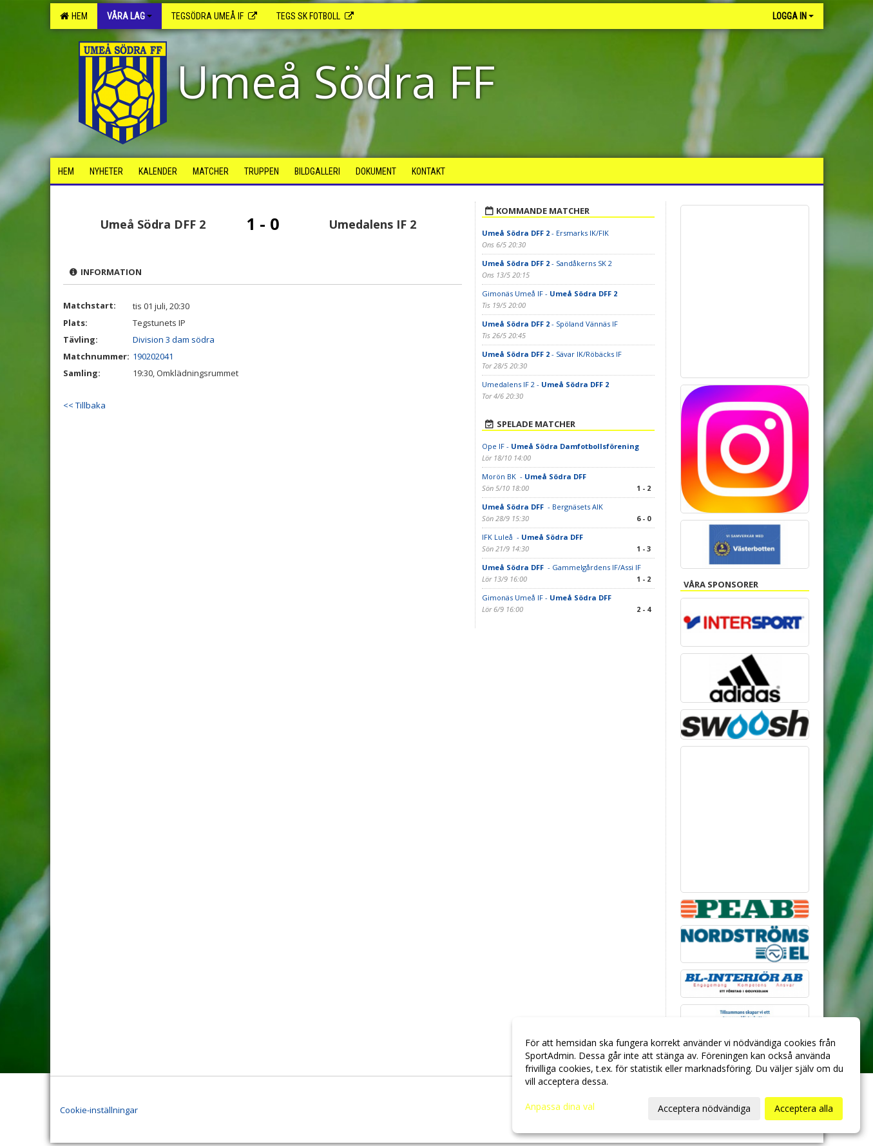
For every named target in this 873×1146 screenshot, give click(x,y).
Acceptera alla (803, 1108)
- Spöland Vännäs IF (550, 324)
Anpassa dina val (560, 1107)
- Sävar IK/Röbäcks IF (552, 354)
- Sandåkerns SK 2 (547, 263)
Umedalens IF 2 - (545, 384)
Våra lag (129, 16)
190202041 (153, 356)
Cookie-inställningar (99, 1110)
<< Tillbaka (84, 405)
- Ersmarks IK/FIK (545, 233)
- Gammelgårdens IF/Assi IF (561, 567)
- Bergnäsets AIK (543, 506)
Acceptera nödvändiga (704, 1108)
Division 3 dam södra (174, 339)
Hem (74, 16)
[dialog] (686, 1075)
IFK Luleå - (533, 537)
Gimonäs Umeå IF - (549, 293)
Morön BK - (535, 476)
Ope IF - (560, 446)
